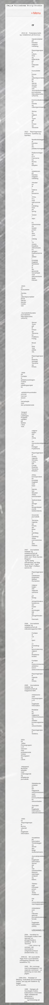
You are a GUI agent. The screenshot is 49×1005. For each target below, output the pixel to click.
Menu (37, 13)
